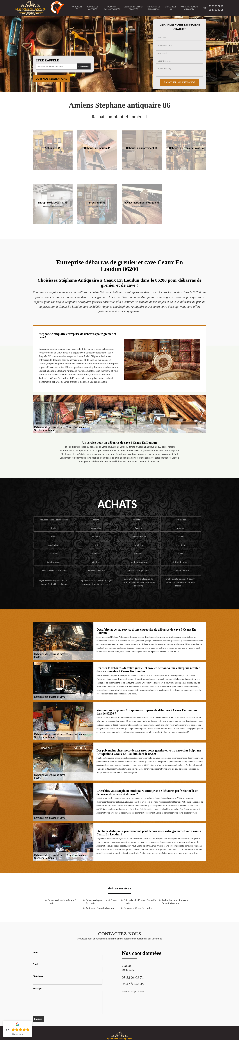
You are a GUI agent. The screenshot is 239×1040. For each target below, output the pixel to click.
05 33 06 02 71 (216, 6)
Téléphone (38, 976)
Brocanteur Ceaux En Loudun (138, 908)
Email (35, 964)
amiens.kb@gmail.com (133, 991)
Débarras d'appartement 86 (112, 8)
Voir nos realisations (51, 78)
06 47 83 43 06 (216, 9)
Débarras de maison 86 (92, 8)
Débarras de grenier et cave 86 (133, 8)
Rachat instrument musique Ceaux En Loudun (175, 902)
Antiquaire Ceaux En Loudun (100, 908)
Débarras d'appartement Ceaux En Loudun (101, 902)
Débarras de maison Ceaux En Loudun (62, 902)
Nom (35, 952)
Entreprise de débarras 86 (154, 8)
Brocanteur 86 (170, 8)
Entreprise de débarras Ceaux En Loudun (140, 902)
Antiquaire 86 (77, 8)
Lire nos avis (17, 1034)
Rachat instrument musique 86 (189, 8)
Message (37, 988)
